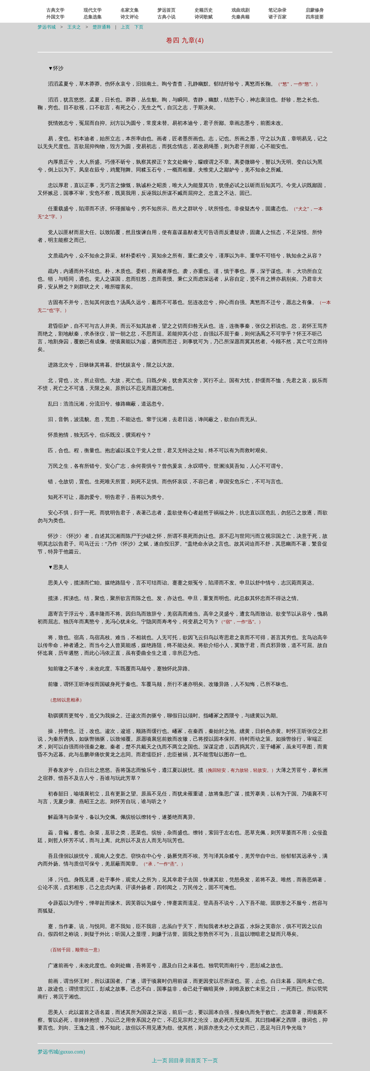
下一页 (210, 1060)
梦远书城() (61, 1051)
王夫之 (74, 27)
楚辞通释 (102, 27)
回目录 (176, 1060)
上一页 (159, 1060)
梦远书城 (47, 27)
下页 (138, 27)
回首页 (193, 1060)
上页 (125, 27)
